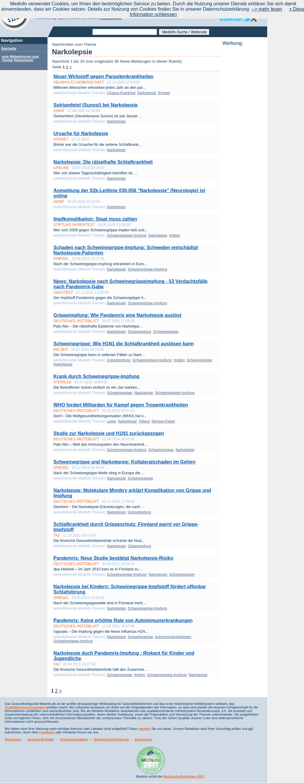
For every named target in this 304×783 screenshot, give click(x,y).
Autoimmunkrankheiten (173, 637)
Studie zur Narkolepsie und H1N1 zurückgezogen (108, 433)
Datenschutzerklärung (111, 739)
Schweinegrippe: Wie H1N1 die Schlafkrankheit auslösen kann (123, 343)
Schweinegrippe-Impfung (126, 235)
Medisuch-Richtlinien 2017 (184, 776)
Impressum (143, 739)
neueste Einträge (40, 739)
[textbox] (124, 32)
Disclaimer (13, 739)
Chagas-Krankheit (121, 93)
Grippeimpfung (139, 332)
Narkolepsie (146, 93)
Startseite (8, 48)
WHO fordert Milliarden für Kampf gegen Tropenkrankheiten (120, 404)
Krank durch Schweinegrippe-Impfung (96, 376)
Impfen (174, 235)
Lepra (111, 421)
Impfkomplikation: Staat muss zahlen (95, 219)
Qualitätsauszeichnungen (25, 707)
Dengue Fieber (163, 421)
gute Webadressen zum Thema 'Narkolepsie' (20, 58)
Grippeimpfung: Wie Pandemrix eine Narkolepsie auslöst (117, 315)
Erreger (164, 93)
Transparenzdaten (74, 739)
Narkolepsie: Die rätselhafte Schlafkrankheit (103, 161)
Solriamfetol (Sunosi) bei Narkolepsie (95, 104)
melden (144, 728)
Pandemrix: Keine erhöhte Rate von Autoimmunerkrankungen (123, 620)
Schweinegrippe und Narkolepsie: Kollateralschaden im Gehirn (124, 461)
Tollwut (144, 421)
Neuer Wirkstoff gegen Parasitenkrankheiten (103, 76)
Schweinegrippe (165, 332)
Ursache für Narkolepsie (80, 133)
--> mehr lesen (266, 9)
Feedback (47, 732)
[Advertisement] (243, 135)
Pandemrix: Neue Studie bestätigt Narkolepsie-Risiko (113, 558)
